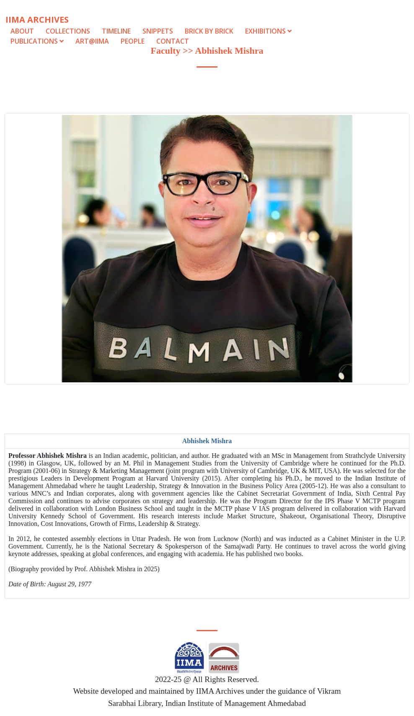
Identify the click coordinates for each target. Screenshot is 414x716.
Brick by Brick (209, 31)
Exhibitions (268, 31)
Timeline (116, 31)
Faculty (166, 50)
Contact (172, 41)
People (133, 41)
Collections (68, 31)
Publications (37, 41)
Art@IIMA (92, 41)
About (22, 31)
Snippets (157, 31)
